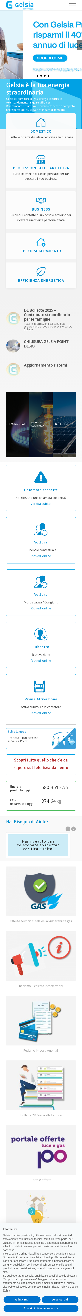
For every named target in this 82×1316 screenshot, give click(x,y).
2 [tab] (37, 76)
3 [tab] (41, 76)
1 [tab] (33, 76)
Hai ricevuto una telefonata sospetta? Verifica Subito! (38, 845)
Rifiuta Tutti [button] (22, 1299)
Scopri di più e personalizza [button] (41, 1308)
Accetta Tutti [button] (60, 1299)
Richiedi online (41, 556)
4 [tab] (45, 76)
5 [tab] (48, 76)
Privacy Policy (58, 1286)
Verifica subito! (41, 504)
